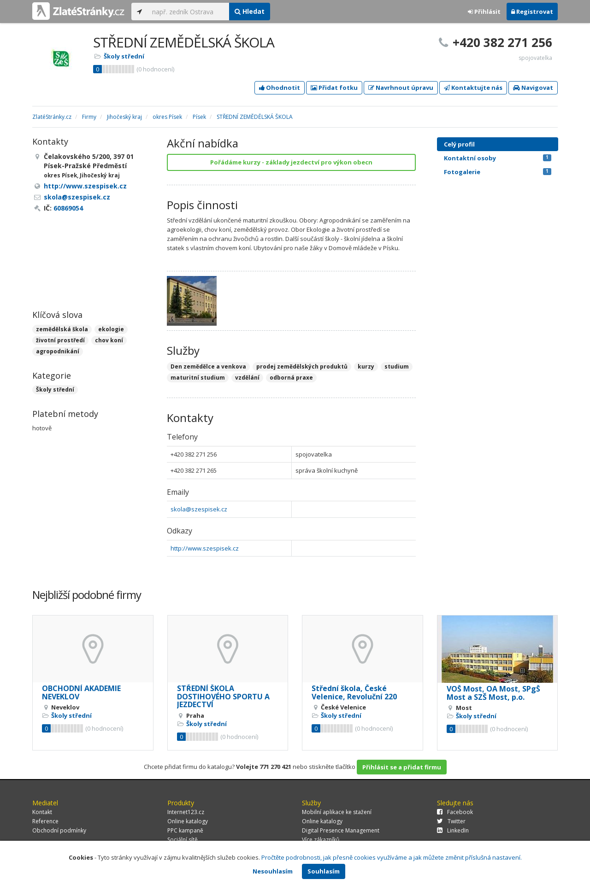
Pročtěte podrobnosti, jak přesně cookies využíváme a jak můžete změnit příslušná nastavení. (391, 857)
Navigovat (533, 87)
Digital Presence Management (340, 830)
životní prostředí (60, 340)
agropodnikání (57, 351)
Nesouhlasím (273, 871)
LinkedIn (453, 830)
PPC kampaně (185, 830)
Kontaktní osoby (497, 158)
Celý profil (459, 144)
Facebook (455, 812)
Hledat (250, 11)
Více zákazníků (320, 840)
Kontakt (42, 812)
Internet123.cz (185, 812)
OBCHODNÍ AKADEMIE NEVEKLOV (81, 692)
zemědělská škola (62, 329)
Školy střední (124, 56)
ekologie (111, 329)
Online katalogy (187, 821)
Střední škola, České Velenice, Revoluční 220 (354, 692)
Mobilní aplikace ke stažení (337, 812)
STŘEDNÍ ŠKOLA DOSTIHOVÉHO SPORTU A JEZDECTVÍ (223, 696)
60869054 (68, 208)
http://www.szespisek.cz (205, 548)
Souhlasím (323, 871)
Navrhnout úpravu (400, 87)
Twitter (451, 821)
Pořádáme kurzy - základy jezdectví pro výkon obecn (291, 162)
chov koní (109, 340)
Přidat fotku (334, 87)
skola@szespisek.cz (199, 509)
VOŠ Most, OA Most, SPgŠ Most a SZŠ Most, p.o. (493, 693)
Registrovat (532, 11)
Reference (45, 821)
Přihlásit (484, 11)
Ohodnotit (279, 87)
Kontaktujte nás (473, 87)
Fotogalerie (497, 172)
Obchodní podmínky (59, 830)
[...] (188, 11)
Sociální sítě (182, 840)
